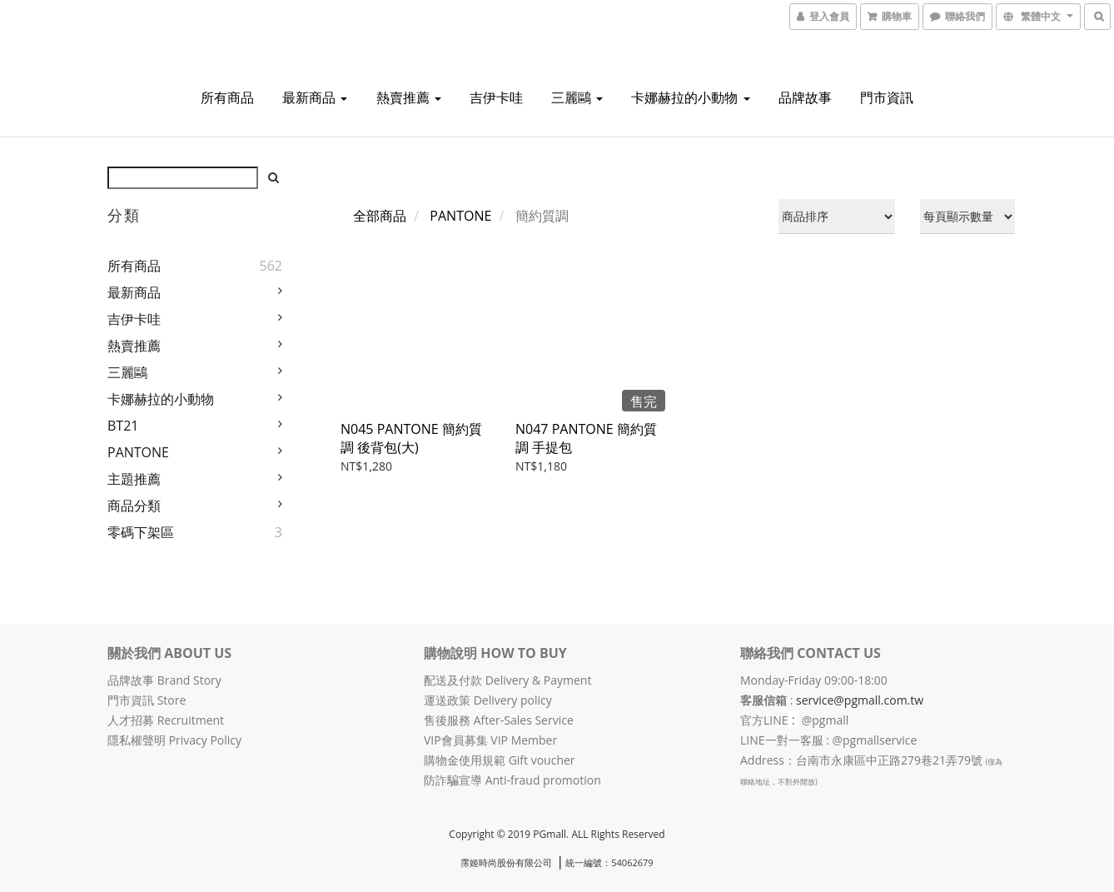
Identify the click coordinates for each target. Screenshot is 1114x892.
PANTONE (138, 452)
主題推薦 (134, 479)
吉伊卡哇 (496, 97)
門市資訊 (886, 97)
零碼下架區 (140, 532)
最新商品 (314, 97)
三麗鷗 (577, 97)
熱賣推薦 (408, 97)
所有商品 (227, 97)
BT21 (122, 425)
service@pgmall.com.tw (859, 700)
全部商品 (379, 216)
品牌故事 (805, 97)
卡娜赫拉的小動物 (690, 97)
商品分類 (134, 505)
